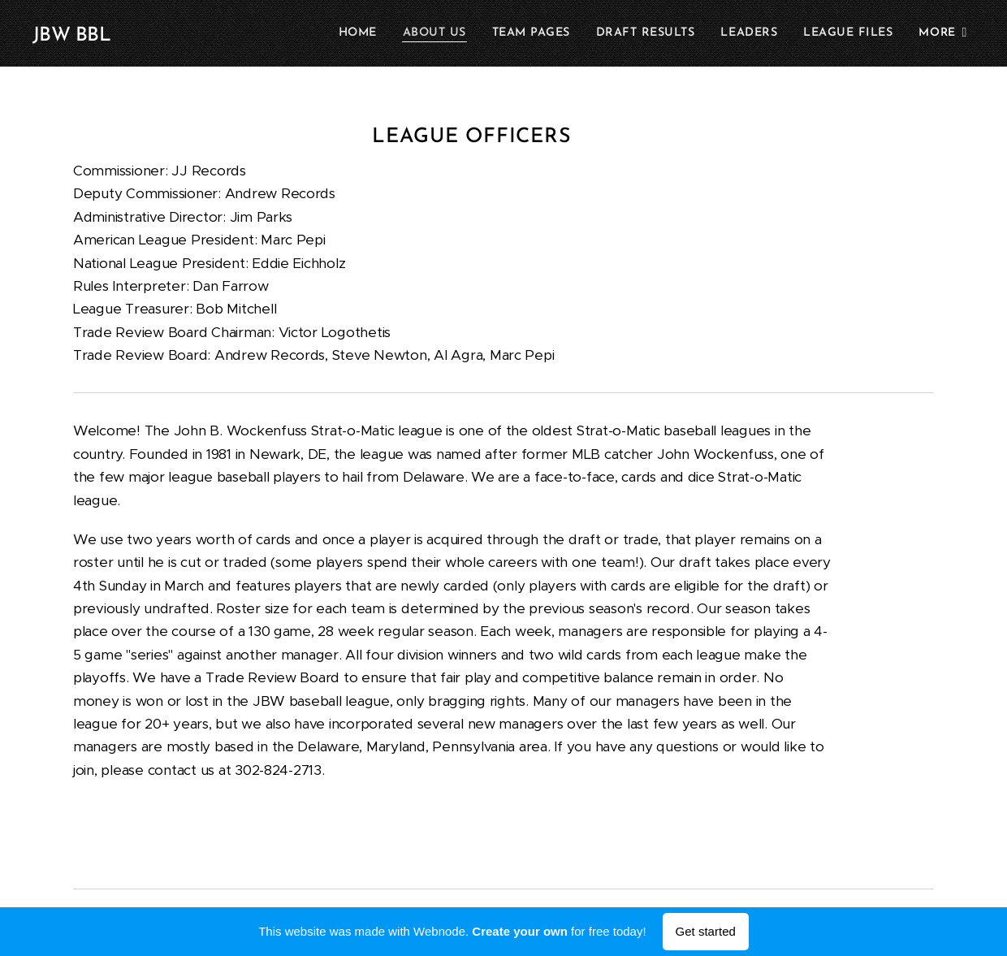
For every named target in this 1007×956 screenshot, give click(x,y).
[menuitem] (365, 33)
